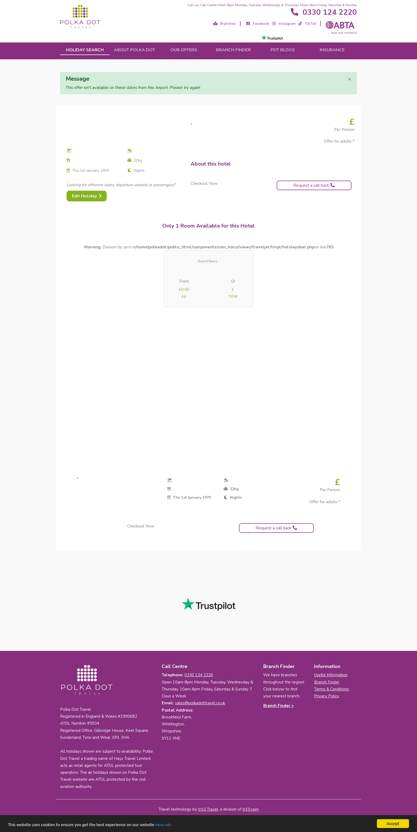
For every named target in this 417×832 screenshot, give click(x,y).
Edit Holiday (87, 196)
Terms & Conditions (331, 689)
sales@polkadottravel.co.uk (200, 703)
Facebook (257, 23)
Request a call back (314, 185)
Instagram (284, 23)
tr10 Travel (208, 809)
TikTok (307, 23)
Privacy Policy (326, 696)
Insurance (332, 50)
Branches (224, 23)
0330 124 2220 (323, 12)
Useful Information (331, 675)
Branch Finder (326, 682)
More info (163, 824)
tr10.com (250, 809)
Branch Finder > (278, 705)
